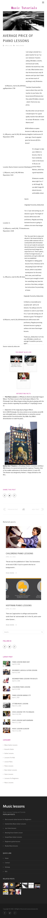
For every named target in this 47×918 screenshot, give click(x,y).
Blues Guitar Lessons (10, 745)
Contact (7, 863)
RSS (6, 871)
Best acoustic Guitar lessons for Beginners (18, 819)
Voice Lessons (8, 774)
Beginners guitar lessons (12, 841)
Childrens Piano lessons (19, 553)
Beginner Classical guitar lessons (24, 670)
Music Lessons (8, 782)
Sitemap (7, 867)
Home (7, 858)
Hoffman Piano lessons (19, 605)
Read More (10, 573)
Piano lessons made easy (21, 662)
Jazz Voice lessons (10, 828)
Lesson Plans (8, 762)
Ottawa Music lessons (20, 704)
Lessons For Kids (9, 757)
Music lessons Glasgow (20, 729)
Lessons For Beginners (11, 778)
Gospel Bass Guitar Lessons (13, 837)
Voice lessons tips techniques (23, 712)
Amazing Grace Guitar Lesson (14, 833)
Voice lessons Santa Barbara (22, 720)
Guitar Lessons (9, 753)
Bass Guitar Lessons (10, 770)
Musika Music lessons (11, 846)
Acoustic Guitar (9, 749)
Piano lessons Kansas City (21, 695)
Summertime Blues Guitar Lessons (15, 824)
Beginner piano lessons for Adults (25, 679)
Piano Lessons (20, 45)
